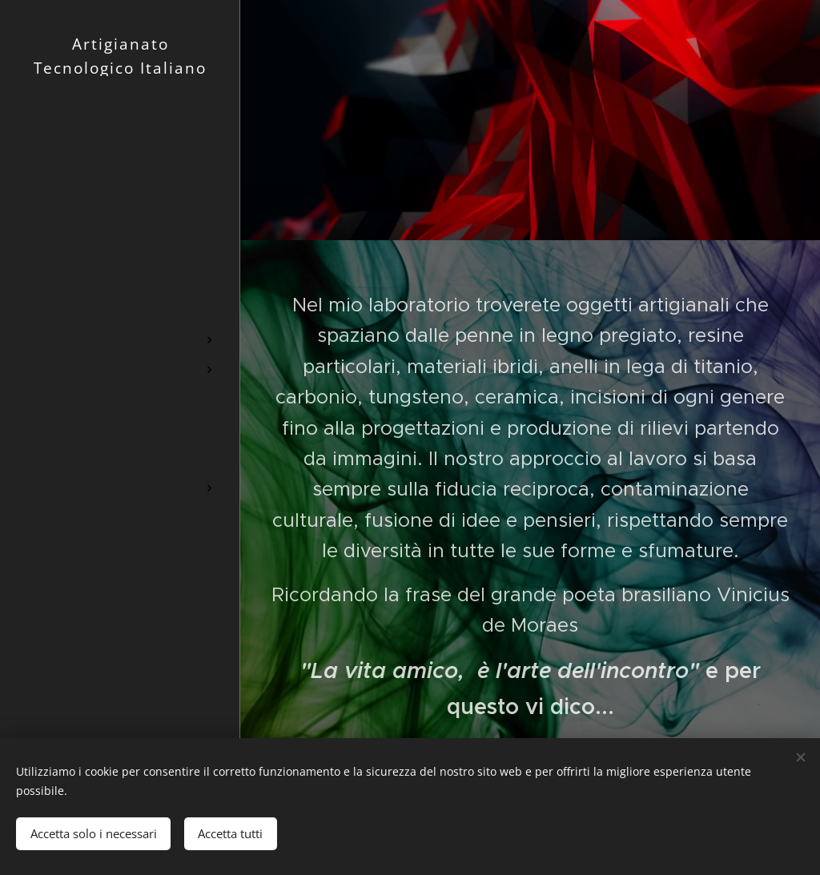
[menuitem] (120, 263)
